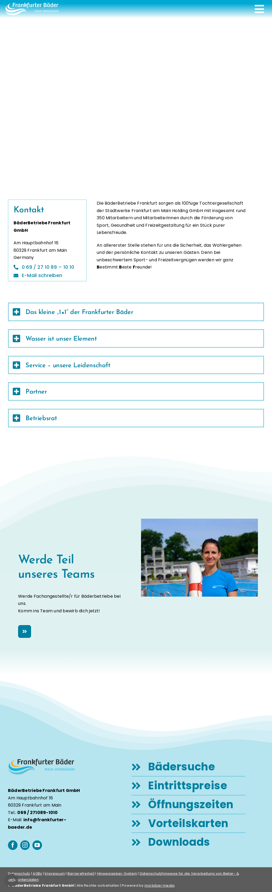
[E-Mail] (40, 274)
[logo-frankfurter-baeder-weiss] (31, 5)
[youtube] (37, 845)
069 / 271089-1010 (37, 813)
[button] (11, 880)
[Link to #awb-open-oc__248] (259, 9)
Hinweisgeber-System (117, 873)
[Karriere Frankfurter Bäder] (24, 631)
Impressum (55, 873)
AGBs (37, 873)
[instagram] (25, 845)
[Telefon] (46, 267)
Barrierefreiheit (81, 873)
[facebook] (13, 845)
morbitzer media (159, 885)
